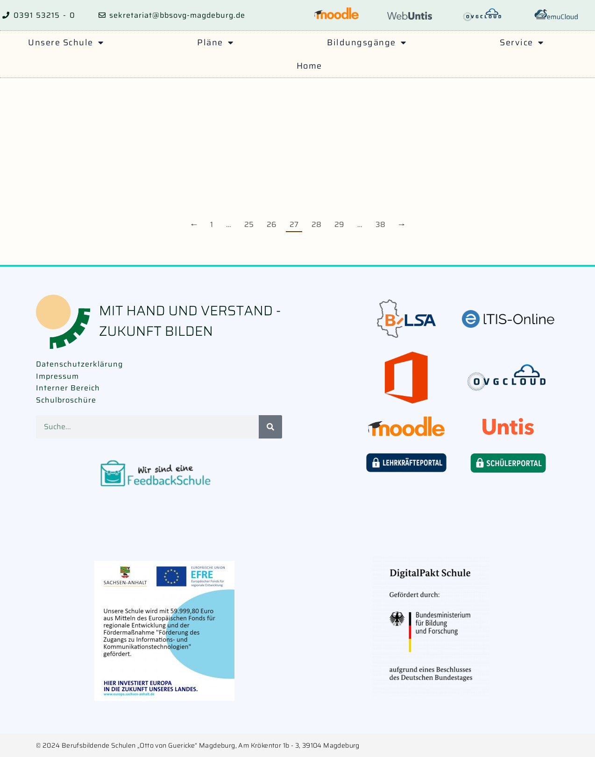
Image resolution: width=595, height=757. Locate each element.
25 (249, 224)
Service (522, 42)
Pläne (215, 42)
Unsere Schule (66, 42)
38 (380, 224)
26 (271, 224)
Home (309, 65)
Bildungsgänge (366, 42)
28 (316, 224)
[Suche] (270, 427)
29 (339, 224)
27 (294, 224)
